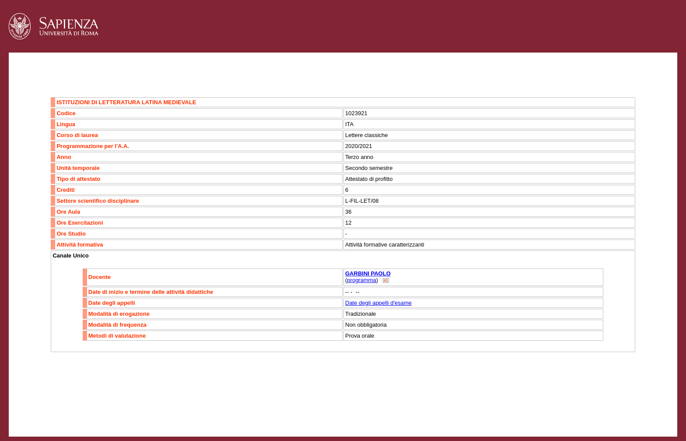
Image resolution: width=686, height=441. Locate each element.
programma (361, 280)
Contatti (32, 413)
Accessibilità (63, 413)
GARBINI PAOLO (368, 273)
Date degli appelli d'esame (378, 303)
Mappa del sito (104, 413)
